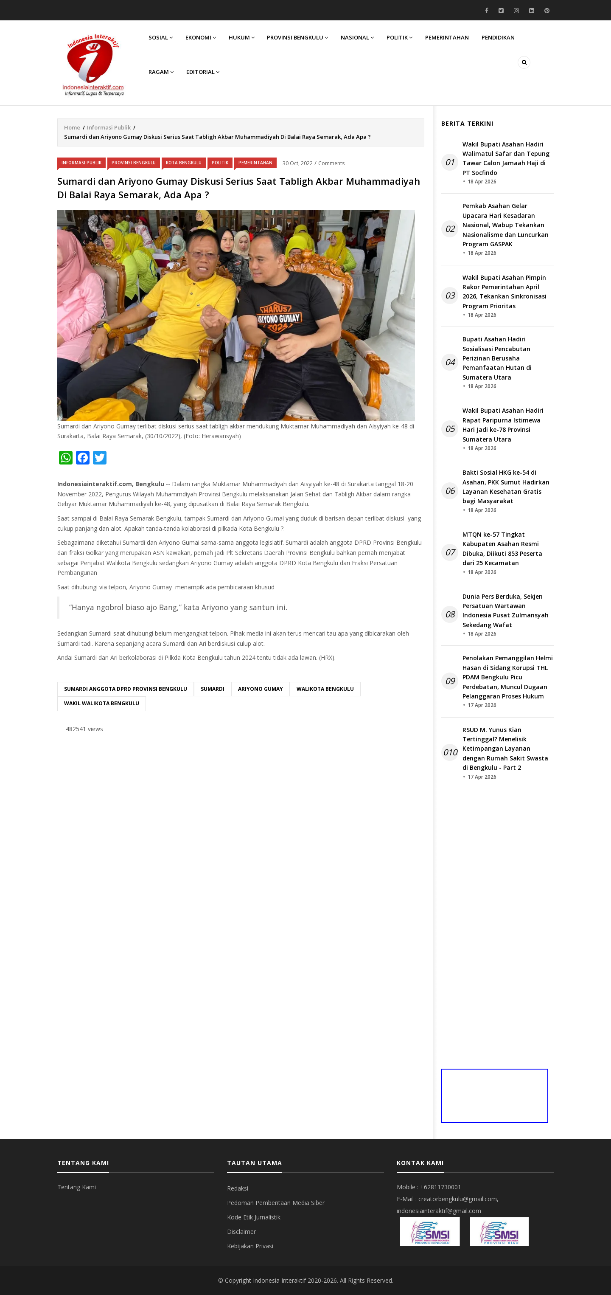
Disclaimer (241, 1231)
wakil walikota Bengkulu (101, 703)
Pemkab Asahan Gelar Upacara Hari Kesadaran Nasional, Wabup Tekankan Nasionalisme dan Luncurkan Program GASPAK (505, 225)
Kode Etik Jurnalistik (253, 1217)
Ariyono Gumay (260, 689)
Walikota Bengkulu (325, 689)
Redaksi (237, 1188)
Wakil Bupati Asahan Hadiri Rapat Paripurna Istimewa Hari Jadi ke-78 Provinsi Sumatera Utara (503, 424)
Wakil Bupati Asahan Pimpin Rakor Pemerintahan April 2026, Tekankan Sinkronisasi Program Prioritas (504, 291)
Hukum (242, 37)
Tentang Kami (76, 1187)
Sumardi (212, 689)
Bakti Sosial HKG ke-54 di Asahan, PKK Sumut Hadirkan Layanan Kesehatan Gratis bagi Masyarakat (505, 486)
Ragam (161, 72)
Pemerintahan (447, 37)
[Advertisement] (240, 805)
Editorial (202, 72)
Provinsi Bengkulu (297, 37)
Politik (400, 37)
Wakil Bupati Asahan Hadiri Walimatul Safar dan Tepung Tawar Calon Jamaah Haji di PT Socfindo (505, 158)
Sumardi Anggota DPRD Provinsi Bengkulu (125, 689)
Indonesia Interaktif (279, 1280)
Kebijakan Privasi (250, 1246)
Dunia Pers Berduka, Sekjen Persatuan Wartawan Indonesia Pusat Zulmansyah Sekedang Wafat (505, 610)
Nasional (357, 37)
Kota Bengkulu (184, 163)
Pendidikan (498, 37)
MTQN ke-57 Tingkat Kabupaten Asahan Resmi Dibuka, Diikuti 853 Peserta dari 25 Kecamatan (502, 548)
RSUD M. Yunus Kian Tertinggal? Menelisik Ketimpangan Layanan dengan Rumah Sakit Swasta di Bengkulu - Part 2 (505, 749)
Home (72, 127)
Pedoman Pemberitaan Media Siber (276, 1203)
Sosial (161, 37)
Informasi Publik (109, 127)
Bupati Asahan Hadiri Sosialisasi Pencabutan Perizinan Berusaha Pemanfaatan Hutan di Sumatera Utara (497, 358)
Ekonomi (200, 37)
